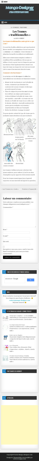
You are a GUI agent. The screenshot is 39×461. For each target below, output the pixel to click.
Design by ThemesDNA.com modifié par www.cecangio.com (20, 458)
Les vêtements (14, 345)
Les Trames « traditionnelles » (20, 33)
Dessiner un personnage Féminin (19, 356)
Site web (6, 241)
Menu (5, 2)
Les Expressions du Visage (17, 325)
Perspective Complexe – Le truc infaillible (21, 315)
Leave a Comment (19, 38)
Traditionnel (23, 27)
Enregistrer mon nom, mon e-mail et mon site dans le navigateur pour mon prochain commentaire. (18, 251)
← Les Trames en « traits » (10, 189)
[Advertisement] (19, 424)
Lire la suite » (28, 319)
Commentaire (8, 207)
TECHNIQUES (16, 27)
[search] (13, 279)
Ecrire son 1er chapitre (16, 335)
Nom (5, 229)
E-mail (5, 236)
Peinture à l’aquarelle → (30, 189)
